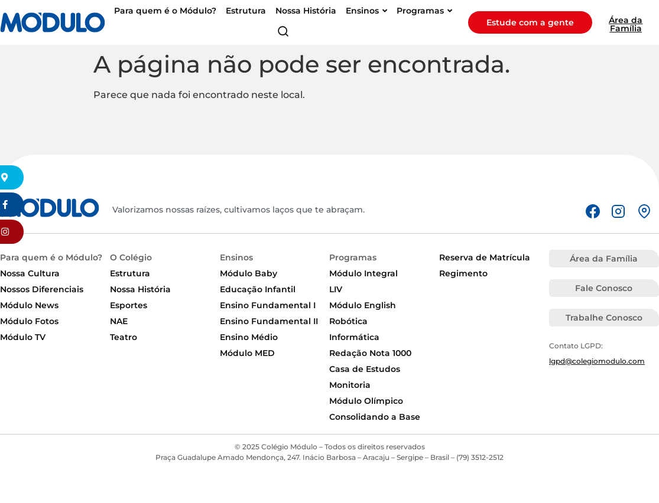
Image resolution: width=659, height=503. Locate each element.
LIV (335, 289)
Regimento (463, 273)
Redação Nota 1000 (370, 353)
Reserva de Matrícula (484, 257)
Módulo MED (247, 353)
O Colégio (131, 257)
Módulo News (29, 305)
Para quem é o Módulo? (51, 257)
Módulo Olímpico (366, 401)
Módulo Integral (363, 273)
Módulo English (362, 305)
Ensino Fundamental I (268, 305)
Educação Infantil (258, 289)
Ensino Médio (249, 337)
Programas (352, 257)
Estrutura (130, 273)
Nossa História (140, 289)
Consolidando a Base (374, 416)
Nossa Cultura (30, 273)
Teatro (123, 337)
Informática (354, 337)
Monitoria (350, 385)
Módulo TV (23, 337)
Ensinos (236, 257)
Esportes (128, 305)
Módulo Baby (248, 273)
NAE (119, 321)
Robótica (348, 321)
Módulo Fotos (29, 321)
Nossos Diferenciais (41, 289)
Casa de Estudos (364, 369)
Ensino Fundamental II (269, 321)
